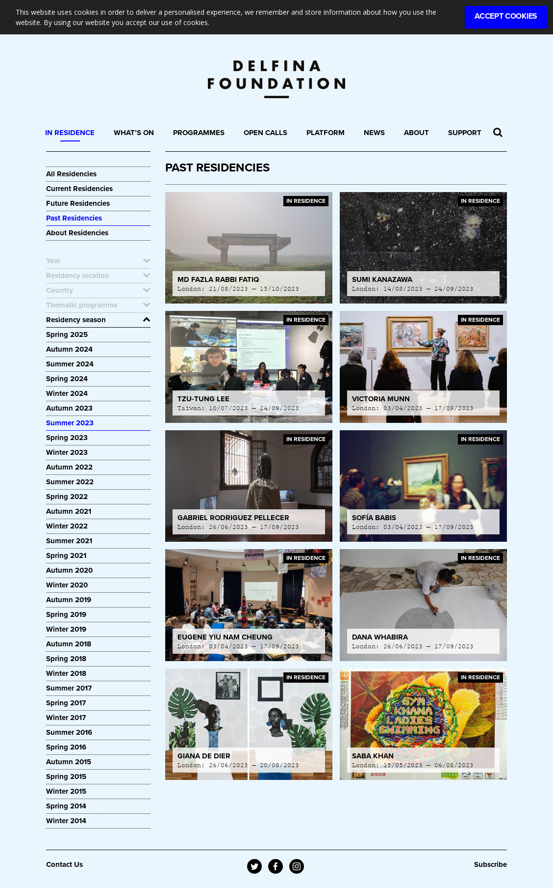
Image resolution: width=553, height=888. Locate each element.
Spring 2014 (66, 806)
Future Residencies (78, 203)
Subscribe (490, 864)
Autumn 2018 (68, 643)
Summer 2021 (69, 540)
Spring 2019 (66, 614)
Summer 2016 (69, 732)
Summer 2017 (69, 688)
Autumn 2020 (69, 570)
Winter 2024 (67, 393)
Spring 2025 (67, 334)
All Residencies (71, 173)
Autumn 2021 (68, 511)
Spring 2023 (67, 437)
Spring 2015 (66, 776)
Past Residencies (74, 218)
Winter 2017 (66, 717)
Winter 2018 (66, 673)
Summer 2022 (70, 481)
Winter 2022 (67, 526)
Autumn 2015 (68, 761)
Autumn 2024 (69, 349)
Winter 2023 (67, 452)
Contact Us (64, 864)
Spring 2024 (67, 378)
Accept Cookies (506, 16)
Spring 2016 (66, 747)
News (374, 132)
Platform (325, 132)
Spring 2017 (66, 702)
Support (464, 132)
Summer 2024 (70, 364)
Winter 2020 (67, 585)
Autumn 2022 (69, 467)
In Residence (70, 132)
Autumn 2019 (68, 599)
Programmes (199, 132)
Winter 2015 (66, 791)
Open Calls (265, 132)
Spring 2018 (66, 658)
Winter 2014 (66, 820)
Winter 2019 (66, 629)
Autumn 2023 (69, 408)
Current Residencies (79, 188)
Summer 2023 (70, 422)
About (416, 132)
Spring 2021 (66, 555)
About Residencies (77, 232)
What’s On (134, 132)
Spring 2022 (67, 496)
